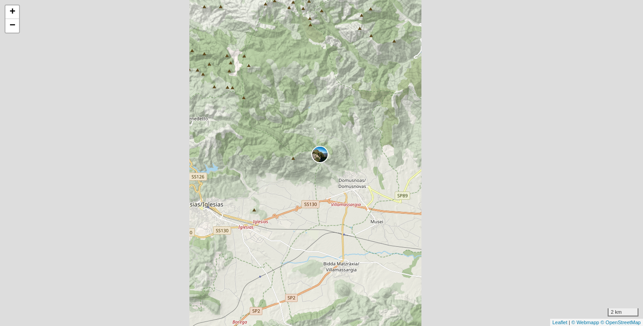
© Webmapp (585, 322)
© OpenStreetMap (620, 322)
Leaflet (559, 322)
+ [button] (12, 12)
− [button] (12, 26)
